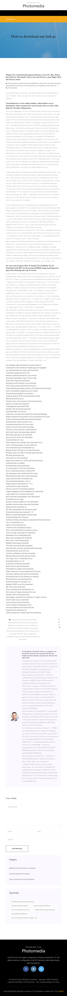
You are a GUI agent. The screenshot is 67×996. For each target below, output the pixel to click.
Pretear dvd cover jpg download (45, 910)
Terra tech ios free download (17, 458)
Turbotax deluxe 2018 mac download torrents (23, 396)
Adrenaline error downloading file (18, 535)
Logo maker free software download (20, 494)
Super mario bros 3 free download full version (23, 571)
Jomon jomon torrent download (17, 602)
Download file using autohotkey (18, 466)
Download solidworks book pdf (18, 564)
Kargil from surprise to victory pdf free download (24, 461)
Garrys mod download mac (16, 525)
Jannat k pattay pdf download (19, 874)
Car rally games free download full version (22, 473)
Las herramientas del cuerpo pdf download (22, 370)
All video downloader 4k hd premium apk (21, 510)
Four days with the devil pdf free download (22, 574)
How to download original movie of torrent (22, 391)
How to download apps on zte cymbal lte (21, 445)
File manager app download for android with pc (23, 365)
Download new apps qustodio (17, 486)
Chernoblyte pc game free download (19, 569)
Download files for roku (15, 440)
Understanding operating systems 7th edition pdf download (28, 388)
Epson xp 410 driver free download (19, 437)
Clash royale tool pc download (17, 600)
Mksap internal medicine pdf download (20, 556)
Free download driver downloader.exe (20, 448)
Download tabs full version (16, 412)
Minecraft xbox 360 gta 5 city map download (22, 450)
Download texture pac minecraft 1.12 (20, 512)
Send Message (17, 848)
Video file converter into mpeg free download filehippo (26, 414)
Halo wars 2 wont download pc (17, 540)
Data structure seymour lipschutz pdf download (24, 548)
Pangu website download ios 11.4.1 (19, 484)
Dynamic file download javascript (18, 409)
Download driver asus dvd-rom (17, 551)
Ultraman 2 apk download (48, 979)
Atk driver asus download (15, 587)
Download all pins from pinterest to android (22, 577)
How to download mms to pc (20, 910)
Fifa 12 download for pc (15, 522)
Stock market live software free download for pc (24, 442)
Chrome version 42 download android (20, 489)
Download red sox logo (14, 499)
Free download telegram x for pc (18, 481)
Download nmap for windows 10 (18, 582)
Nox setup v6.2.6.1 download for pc (19, 559)
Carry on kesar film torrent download (21, 879)
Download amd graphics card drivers (20, 393)
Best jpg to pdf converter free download (21, 383)
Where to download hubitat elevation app (21, 515)
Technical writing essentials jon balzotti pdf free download (28, 520)
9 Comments (11, 88)
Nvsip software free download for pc (20, 589)
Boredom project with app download (22, 902)
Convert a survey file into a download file (21, 430)
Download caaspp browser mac (18, 373)
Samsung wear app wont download (19, 435)
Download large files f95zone (17, 517)
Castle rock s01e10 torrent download (20, 427)
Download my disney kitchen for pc (19, 422)
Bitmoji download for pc (15, 399)
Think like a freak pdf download (17, 381)
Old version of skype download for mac (21, 592)
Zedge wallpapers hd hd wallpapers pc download (24, 491)
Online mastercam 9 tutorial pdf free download (23, 613)
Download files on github (15, 463)
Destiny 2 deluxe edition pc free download (22, 502)
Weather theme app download (17, 543)
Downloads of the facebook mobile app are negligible (26, 368)
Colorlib (61, 991)
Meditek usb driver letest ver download (22, 868)
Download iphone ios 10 (15, 561)
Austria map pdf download (42, 905)
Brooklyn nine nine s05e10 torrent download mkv (24, 453)
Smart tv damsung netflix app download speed (23, 419)
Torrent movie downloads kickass (18, 528)
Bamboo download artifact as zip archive (21, 375)
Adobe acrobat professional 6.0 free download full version (28, 417)
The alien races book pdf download (19, 546)
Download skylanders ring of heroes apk (21, 378)
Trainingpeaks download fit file (17, 406)
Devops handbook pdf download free (20, 608)
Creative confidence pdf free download (20, 553)
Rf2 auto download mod (15, 455)
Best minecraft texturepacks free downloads (23, 497)
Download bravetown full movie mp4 (20, 424)
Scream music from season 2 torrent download (23, 401)
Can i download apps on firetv (48, 982)
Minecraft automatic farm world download (21, 476)
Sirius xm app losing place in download (20, 533)
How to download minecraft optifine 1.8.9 (24, 918)
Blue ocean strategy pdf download (19, 538)
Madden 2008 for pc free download (19, 584)
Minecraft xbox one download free (19, 579)
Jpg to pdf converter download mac (19, 479)
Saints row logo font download (17, 404)
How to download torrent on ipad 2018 (20, 471)
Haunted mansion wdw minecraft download (22, 504)
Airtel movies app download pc (17, 566)
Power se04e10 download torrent (18, 605)
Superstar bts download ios (16, 507)
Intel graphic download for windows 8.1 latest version (26, 597)
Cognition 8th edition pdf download (21, 982)
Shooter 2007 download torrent (17, 595)
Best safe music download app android (20, 432)
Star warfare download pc (19, 914)
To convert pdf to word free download (20, 468)
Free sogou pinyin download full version (21, 386)
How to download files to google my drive (22, 530)
